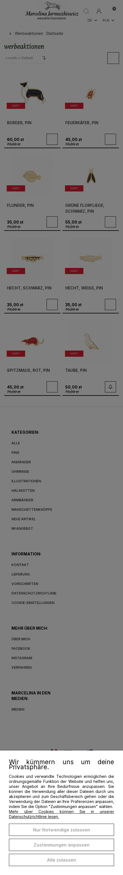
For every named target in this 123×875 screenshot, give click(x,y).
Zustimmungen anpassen (61, 845)
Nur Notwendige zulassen (61, 830)
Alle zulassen (61, 860)
